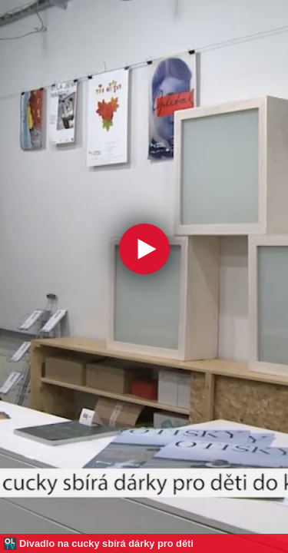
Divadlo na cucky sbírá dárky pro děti (106, 543)
